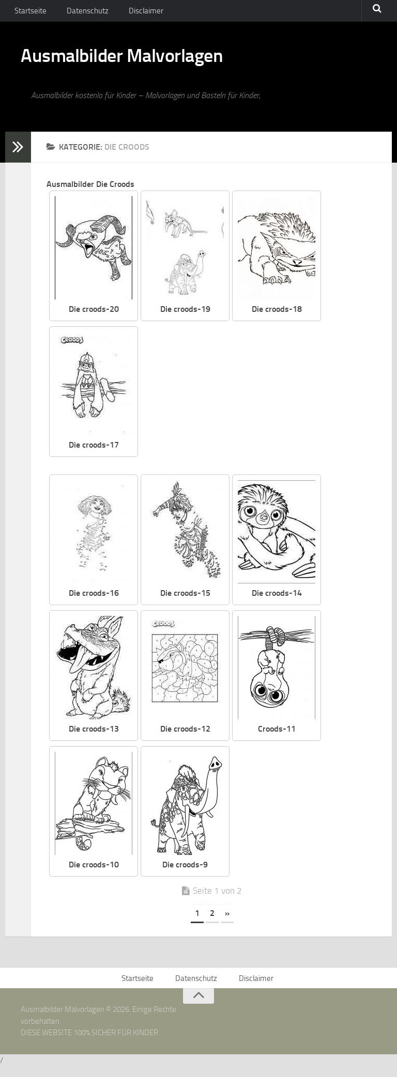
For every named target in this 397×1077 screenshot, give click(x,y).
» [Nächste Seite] (227, 921)
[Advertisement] (265, 406)
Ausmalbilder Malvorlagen (139, 62)
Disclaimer (137, 13)
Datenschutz (83, 13)
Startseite (29, 13)
